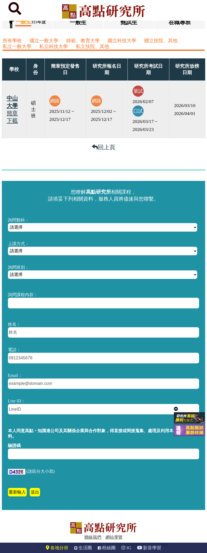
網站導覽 (113, 537)
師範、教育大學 (83, 40)
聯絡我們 (92, 537)
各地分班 (57, 547)
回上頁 (103, 147)
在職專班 (180, 22)
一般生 (78, 22)
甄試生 (129, 22)
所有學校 (12, 40)
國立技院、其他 (161, 40)
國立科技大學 (122, 40)
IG (126, 547)
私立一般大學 (17, 46)
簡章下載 (12, 117)
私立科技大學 (53, 46)
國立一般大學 (44, 40)
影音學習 (149, 547)
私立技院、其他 (92, 46)
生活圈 (83, 547)
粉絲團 (107, 547)
